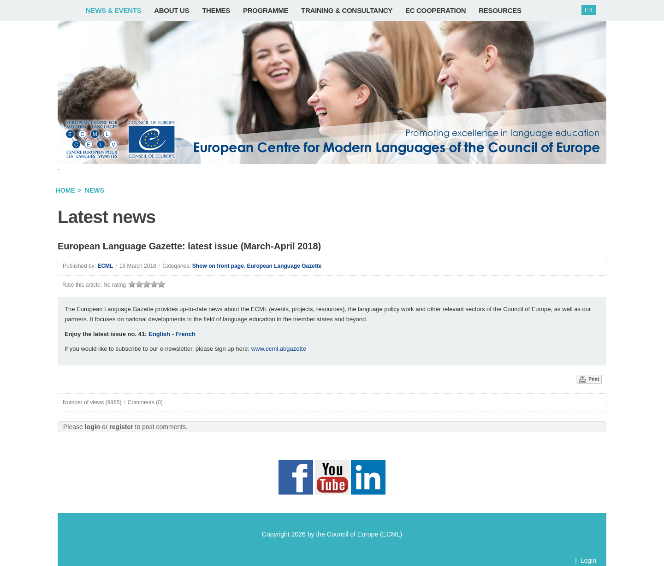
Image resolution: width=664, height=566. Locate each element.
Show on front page (218, 266)
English (159, 333)
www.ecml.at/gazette (278, 348)
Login (588, 560)
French (186, 333)
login (92, 426)
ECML (105, 266)
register (121, 426)
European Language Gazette (284, 266)
